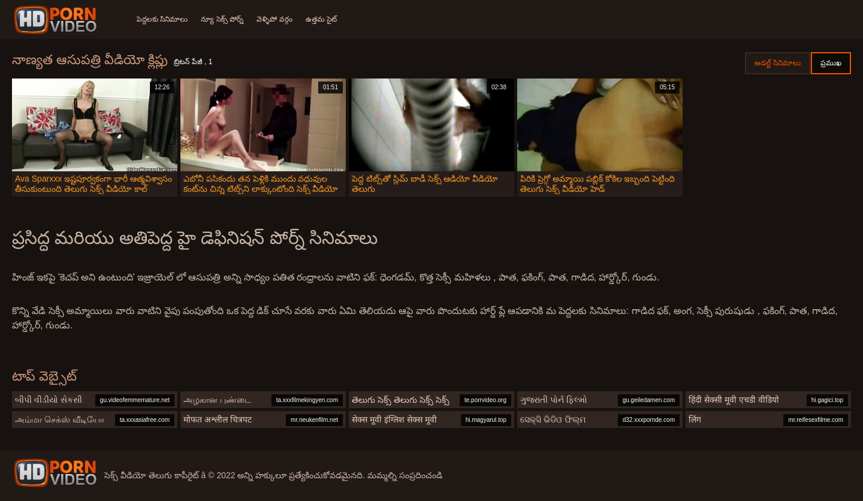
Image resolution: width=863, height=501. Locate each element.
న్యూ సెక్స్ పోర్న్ (223, 19)
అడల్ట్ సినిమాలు (778, 63)
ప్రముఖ (830, 63)
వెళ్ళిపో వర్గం (276, 19)
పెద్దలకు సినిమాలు (162, 19)
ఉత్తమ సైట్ (324, 19)
